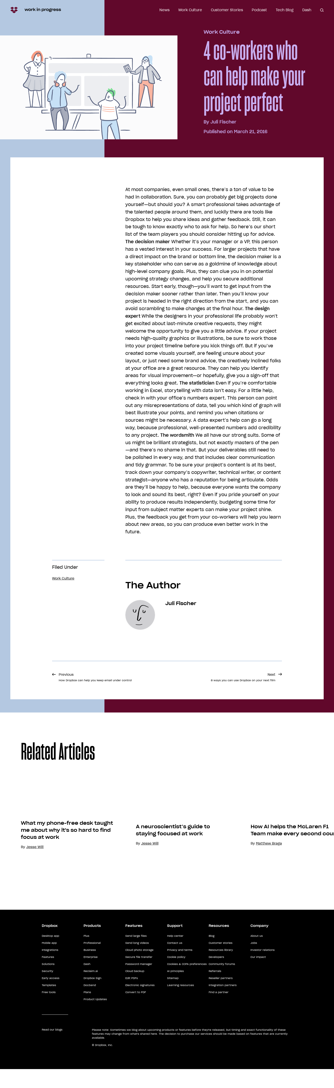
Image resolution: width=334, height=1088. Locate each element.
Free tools (49, 1011)
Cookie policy (176, 976)
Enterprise (91, 976)
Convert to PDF (135, 1011)
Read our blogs (52, 1048)
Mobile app (49, 961)
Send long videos (137, 961)
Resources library (221, 968)
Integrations (50, 968)
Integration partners (223, 1004)
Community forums (222, 983)
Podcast (259, 10)
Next (243, 677)
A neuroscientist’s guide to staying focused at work (181, 884)
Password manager (138, 983)
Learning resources (180, 1004)
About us (256, 954)
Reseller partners (221, 997)
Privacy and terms (179, 968)
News (164, 10)
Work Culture (190, 10)
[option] (65, 839)
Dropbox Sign (92, 997)
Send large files (136, 954)
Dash (306, 10)
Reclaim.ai (91, 990)
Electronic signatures (140, 1004)
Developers (216, 976)
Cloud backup (134, 990)
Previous (95, 677)
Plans (87, 1011)
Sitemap (173, 997)
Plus (86, 954)
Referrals (215, 990)
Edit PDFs (131, 997)
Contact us (174, 961)
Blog (211, 954)
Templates (49, 1004)
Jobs (253, 961)
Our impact (258, 976)
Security (47, 990)
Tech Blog (285, 10)
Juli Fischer (223, 122)
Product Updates (95, 1018)
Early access (50, 997)
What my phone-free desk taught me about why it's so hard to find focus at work (75, 866)
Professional (92, 961)
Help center (175, 954)
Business (90, 968)
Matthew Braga (277, 897)
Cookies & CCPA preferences (187, 983)
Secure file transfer (138, 976)
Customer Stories (227, 10)
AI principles (175, 990)
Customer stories (220, 961)
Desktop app (50, 954)
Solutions (48, 983)
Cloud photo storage (139, 968)
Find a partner (218, 1011)
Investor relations (262, 968)
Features (48, 976)
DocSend (90, 1004)
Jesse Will (158, 897)
